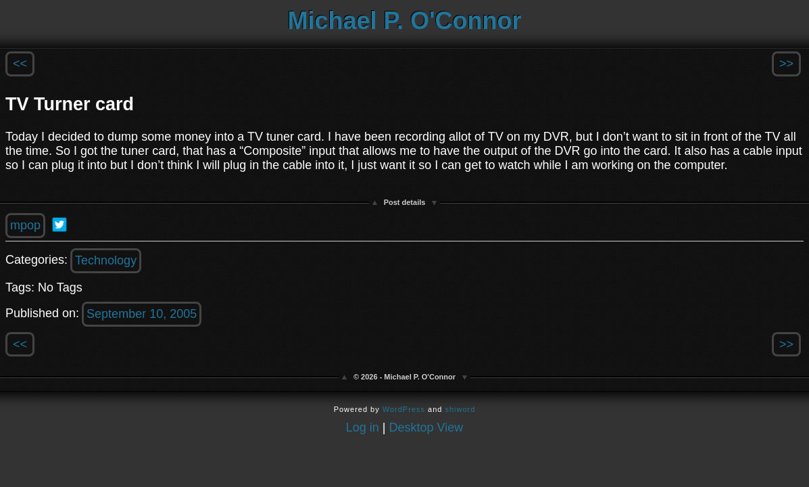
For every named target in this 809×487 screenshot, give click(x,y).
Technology (106, 260)
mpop (25, 225)
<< (20, 63)
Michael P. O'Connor (405, 20)
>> (786, 63)
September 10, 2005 (142, 314)
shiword (460, 409)
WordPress (404, 409)
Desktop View (426, 427)
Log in (362, 427)
